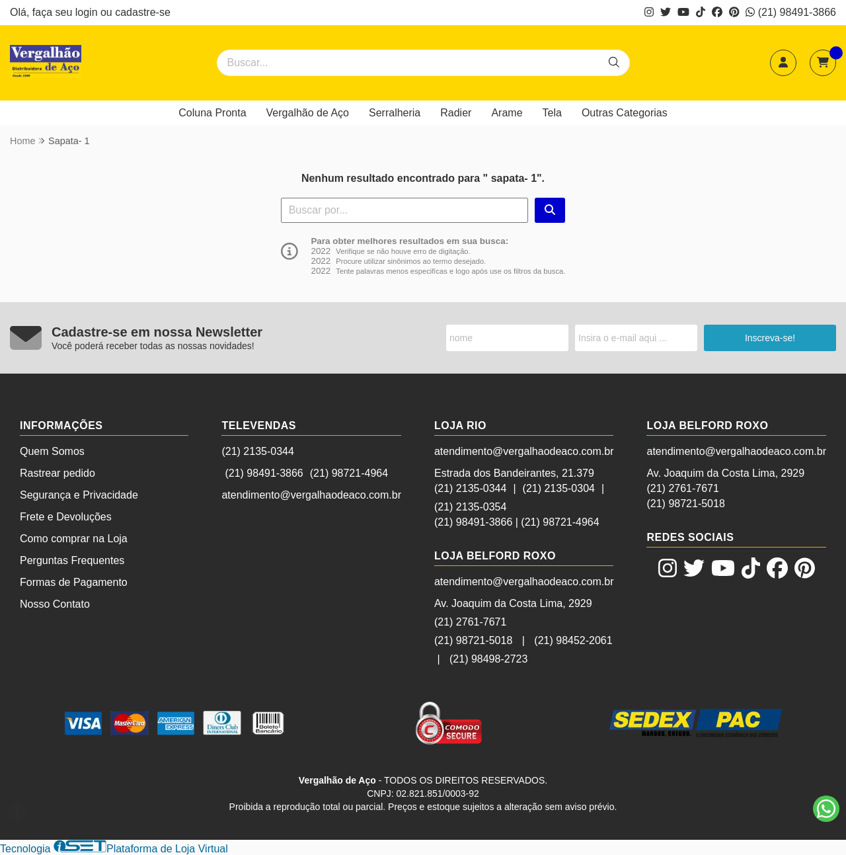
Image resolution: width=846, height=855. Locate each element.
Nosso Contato (55, 604)
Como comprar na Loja (74, 538)
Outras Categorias (625, 112)
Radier (455, 112)
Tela (552, 112)
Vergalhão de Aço (307, 112)
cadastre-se (143, 12)
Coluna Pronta (212, 112)
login (87, 12)
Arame (506, 112)
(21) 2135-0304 (559, 488)
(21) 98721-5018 (473, 640)
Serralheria (394, 112)
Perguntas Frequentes (72, 560)
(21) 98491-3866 (791, 12)
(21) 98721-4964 (349, 473)
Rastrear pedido (57, 473)
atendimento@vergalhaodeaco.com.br (311, 495)
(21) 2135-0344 (257, 451)
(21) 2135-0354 (470, 506)
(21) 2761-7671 (470, 622)
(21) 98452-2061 (573, 640)
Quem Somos (52, 451)
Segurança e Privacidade (79, 495)
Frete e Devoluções (66, 516)
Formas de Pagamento (74, 582)
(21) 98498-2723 (488, 659)
